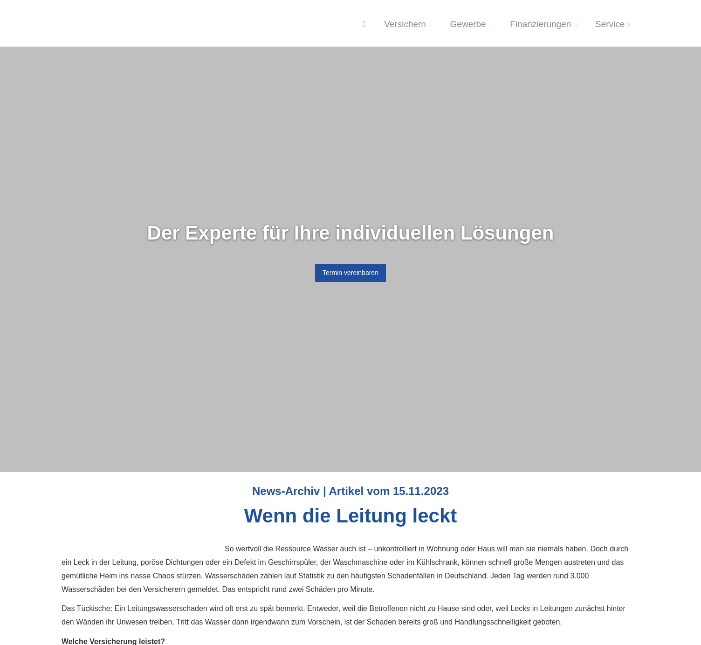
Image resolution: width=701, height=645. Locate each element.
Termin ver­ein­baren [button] (350, 272)
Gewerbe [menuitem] (468, 24)
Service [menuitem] (610, 24)
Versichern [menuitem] (405, 24)
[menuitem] (364, 24)
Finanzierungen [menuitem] (540, 24)
